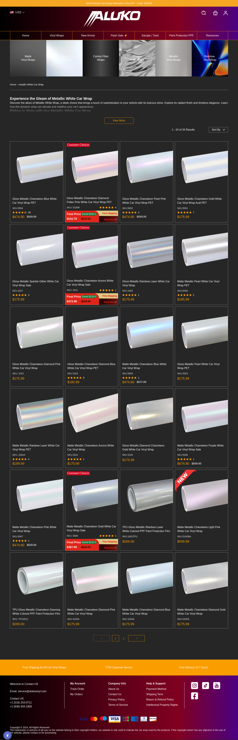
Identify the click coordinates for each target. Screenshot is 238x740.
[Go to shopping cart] (215, 13)
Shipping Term (154, 694)
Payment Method (156, 689)
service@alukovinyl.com (32, 691)
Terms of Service (118, 705)
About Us (113, 689)
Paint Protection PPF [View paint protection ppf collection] (181, 35)
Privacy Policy (116, 699)
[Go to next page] (136, 638)
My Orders (76, 694)
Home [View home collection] (25, 35)
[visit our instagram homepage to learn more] (196, 685)
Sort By (216, 130)
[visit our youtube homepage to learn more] (218, 685)
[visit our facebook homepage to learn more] (196, 696)
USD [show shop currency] (18, 12)
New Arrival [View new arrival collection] (88, 35)
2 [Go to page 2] (123, 639)
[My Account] (225, 13)
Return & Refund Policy (160, 699)
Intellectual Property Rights (162, 705)
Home (13, 84)
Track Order (77, 689)
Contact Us (114, 694)
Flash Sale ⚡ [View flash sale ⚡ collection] (119, 35)
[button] (203, 13)
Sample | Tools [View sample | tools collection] (150, 35)
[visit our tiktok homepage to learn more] (207, 685)
